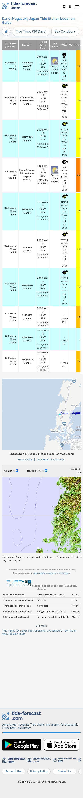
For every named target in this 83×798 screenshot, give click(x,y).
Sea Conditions (65, 31)
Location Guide (16, 702)
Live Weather (54, 699)
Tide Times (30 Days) (31, 31)
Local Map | (42, 528)
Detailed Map (57, 528)
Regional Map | (26, 528)
